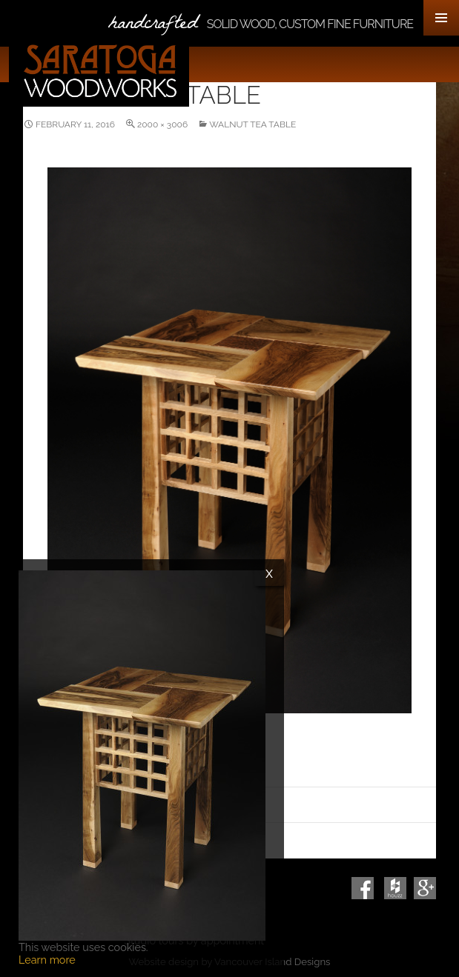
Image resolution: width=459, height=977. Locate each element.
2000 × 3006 (162, 124)
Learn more (47, 959)
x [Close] (269, 572)
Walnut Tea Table (252, 124)
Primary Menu (441, 18)
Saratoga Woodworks (99, 70)
